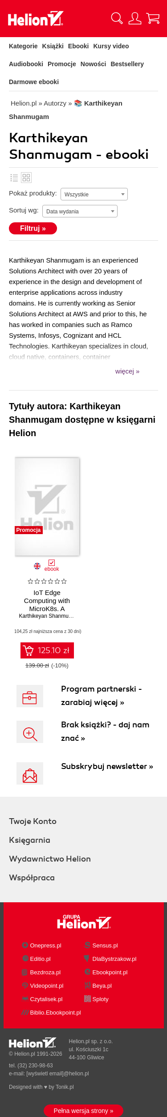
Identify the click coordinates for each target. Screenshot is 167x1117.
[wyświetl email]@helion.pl (57, 1073)
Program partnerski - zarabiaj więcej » (101, 695)
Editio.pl (40, 959)
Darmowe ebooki (34, 81)
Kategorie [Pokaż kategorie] (23, 46)
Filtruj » (33, 228)
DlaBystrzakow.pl (115, 959)
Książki (53, 46)
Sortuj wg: (24, 210)
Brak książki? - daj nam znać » (105, 731)
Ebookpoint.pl (110, 972)
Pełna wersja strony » (84, 1110)
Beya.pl (102, 985)
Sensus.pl (105, 945)
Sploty (101, 999)
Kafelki (26, 177)
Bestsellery (127, 64)
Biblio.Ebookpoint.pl (55, 1012)
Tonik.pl (65, 1087)
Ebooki (78, 46)
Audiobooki (26, 64)
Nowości (93, 64)
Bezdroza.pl (45, 972)
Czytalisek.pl (46, 999)
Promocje (62, 64)
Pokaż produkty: (33, 193)
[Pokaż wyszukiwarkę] (117, 18)
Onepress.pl (45, 945)
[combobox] (94, 194)
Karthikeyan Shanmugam (49, 616)
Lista (14, 177)
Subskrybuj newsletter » (107, 766)
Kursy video (111, 46)
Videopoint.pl (47, 985)
